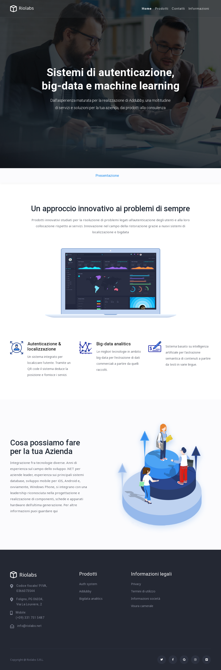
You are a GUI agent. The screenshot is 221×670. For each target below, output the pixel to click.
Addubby (85, 591)
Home (147, 9)
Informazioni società (145, 598)
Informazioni (198, 9)
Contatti (178, 9)
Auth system (88, 584)
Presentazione (107, 175)
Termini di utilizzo (143, 591)
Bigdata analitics (91, 598)
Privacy (136, 584)
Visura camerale (142, 606)
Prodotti (161, 9)
